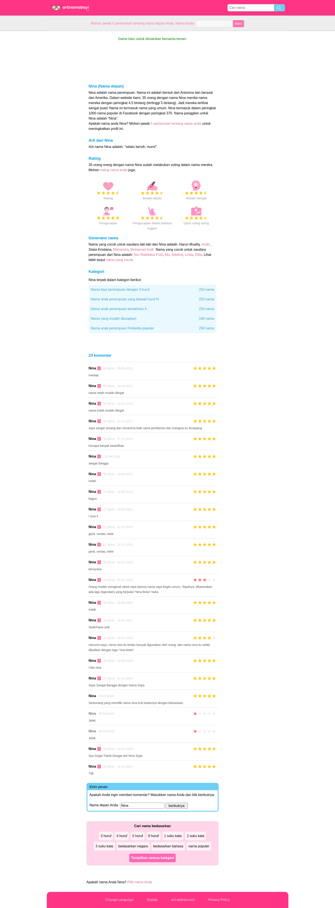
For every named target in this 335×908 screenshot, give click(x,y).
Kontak (152, 900)
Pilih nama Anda (139, 882)
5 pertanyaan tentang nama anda (176, 123)
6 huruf (153, 836)
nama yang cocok (119, 260)
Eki (167, 255)
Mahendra (121, 249)
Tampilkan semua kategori (152, 858)
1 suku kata (173, 836)
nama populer (198, 846)
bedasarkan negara (133, 846)
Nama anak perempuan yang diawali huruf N (152, 299)
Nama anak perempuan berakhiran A (152, 309)
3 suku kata (104, 846)
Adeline (177, 255)
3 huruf (106, 836)
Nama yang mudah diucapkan (152, 318)
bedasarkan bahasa (168, 846)
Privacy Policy (219, 900)
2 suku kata (195, 836)
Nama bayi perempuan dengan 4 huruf (152, 289)
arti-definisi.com (183, 900)
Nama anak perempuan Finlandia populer (152, 328)
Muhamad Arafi (142, 249)
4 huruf (121, 836)
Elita (198, 255)
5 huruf (137, 836)
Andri (206, 244)
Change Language (119, 900)
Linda (189, 255)
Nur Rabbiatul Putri (148, 255)
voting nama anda (113, 170)
